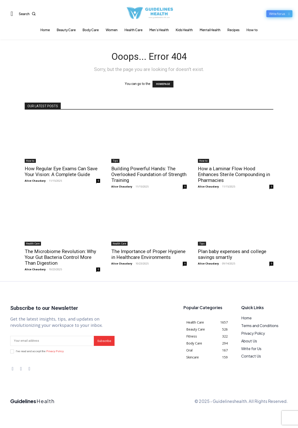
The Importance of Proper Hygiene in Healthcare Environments (148, 254)
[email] (52, 341)
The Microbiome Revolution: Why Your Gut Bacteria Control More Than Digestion (60, 257)
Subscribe (104, 341)
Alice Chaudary (35, 180)
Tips (115, 160)
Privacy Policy (54, 351)
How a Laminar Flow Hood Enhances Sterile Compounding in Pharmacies (234, 174)
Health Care (33, 243)
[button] (28, 14)
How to (30, 160)
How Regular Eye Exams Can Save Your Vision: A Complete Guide (61, 171)
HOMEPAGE (163, 84)
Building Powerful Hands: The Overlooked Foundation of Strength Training (148, 174)
